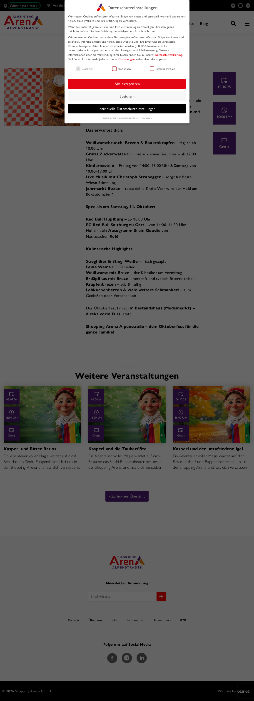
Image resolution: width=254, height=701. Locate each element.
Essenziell (84, 68)
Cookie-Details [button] (109, 117)
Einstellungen (126, 59)
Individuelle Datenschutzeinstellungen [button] (127, 108)
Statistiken (121, 68)
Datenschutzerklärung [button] (129, 117)
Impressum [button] (147, 117)
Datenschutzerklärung (168, 54)
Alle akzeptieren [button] (127, 83)
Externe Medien (162, 68)
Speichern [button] (127, 96)
